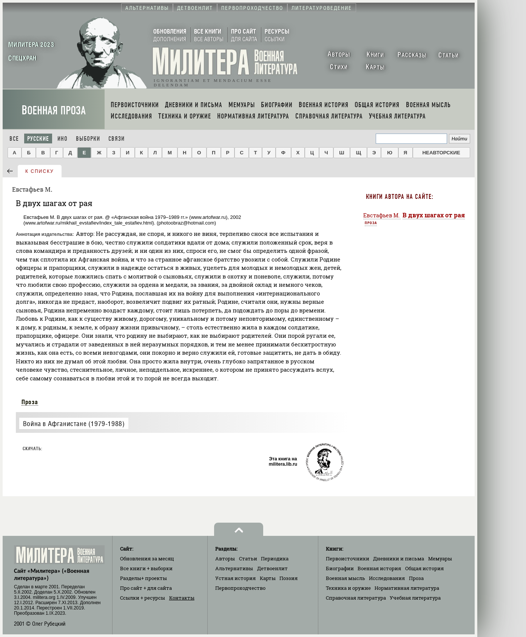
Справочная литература (356, 597)
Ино (62, 139)
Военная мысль (345, 578)
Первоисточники (347, 558)
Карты (268, 578)
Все (14, 139)
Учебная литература (415, 597)
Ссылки (142, 597)
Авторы (225, 558)
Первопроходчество (240, 588)
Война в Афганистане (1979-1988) (74, 424)
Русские (38, 139)
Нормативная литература (407, 588)
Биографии (340, 568)
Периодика (274, 558)
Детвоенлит (272, 568)
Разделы (143, 578)
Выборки (88, 139)
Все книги (146, 568)
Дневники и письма (398, 558)
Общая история (424, 568)
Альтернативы (234, 568)
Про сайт (146, 588)
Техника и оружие (348, 588)
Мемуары (440, 558)
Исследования (387, 578)
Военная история (379, 568)
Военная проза (54, 110)
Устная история (235, 578)
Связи (116, 139)
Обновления (147, 558)
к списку (39, 171)
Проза (30, 402)
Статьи (248, 558)
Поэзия (288, 578)
